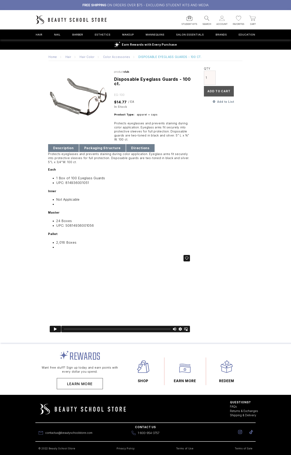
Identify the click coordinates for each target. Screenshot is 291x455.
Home (52, 57)
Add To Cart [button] (218, 91)
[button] (189, 19)
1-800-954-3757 (148, 433)
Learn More (80, 384)
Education (247, 34)
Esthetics (103, 34)
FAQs (233, 406)
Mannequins (155, 34)
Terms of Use (185, 448)
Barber (77, 34)
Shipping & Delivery (243, 415)
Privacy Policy (126, 448)
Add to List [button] (225, 101)
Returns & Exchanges (244, 411)
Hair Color (87, 57)
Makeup (128, 34)
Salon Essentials (190, 34)
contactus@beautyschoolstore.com (68, 432)
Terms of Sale (244, 448)
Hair (39, 34)
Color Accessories (116, 57)
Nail (57, 34)
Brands (221, 34)
